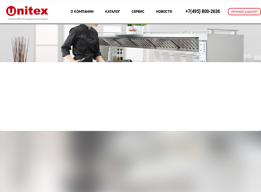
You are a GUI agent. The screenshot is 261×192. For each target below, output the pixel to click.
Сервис (138, 11)
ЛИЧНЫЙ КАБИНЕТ (244, 12)
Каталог (112, 11)
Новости (164, 11)
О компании (82, 11)
